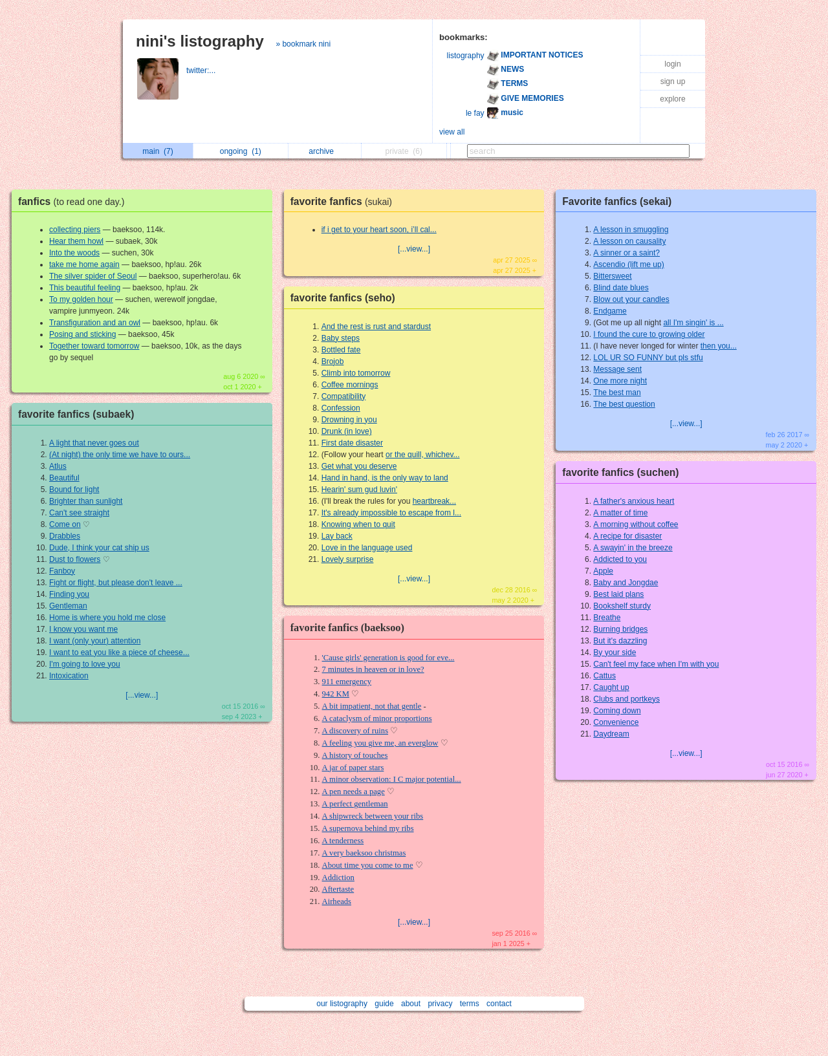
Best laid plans (618, 594)
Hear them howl (76, 241)
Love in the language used (367, 547)
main (157, 151)
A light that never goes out (94, 442)
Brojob (332, 361)
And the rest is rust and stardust (376, 326)
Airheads (336, 901)
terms (469, 1003)
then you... (719, 345)
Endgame (609, 311)
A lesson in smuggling (630, 229)
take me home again (84, 264)
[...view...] (141, 695)
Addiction (338, 877)
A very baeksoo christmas (364, 852)
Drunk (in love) (346, 431)
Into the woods (74, 252)
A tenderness (343, 840)
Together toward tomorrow (94, 345)
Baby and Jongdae (625, 582)
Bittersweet (612, 276)
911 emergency (347, 681)
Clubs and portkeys (626, 699)
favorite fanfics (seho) (342, 297)
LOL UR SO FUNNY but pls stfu (648, 357)
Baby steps (340, 338)
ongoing (240, 151)
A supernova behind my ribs (368, 828)
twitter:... (202, 70)
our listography (341, 1003)
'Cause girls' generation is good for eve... (388, 657)
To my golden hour (81, 299)
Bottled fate (341, 349)
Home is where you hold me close (107, 617)
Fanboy (62, 571)
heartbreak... (434, 501)
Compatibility (343, 396)
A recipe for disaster (627, 536)
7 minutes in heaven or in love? (373, 669)
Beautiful (64, 477)
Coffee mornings (349, 384)
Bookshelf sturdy (622, 605)
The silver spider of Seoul (92, 276)
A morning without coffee (635, 524)
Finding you (69, 594)
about (410, 1003)
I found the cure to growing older (648, 334)
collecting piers (74, 229)
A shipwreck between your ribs (373, 816)
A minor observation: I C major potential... (391, 779)
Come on (65, 524)
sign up (673, 81)
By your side (614, 652)
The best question (624, 404)
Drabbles (64, 536)
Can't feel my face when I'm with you (656, 664)
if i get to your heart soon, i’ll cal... (379, 229)
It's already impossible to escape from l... (391, 512)
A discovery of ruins (355, 730)
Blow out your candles (631, 299)
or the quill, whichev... (423, 454)
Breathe (606, 617)
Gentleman (68, 605)
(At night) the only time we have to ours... (119, 454)
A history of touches (355, 755)
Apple (603, 571)
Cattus (604, 675)
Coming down (616, 710)
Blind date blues (620, 287)
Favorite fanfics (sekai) (616, 201)
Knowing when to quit (358, 524)
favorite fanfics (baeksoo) (347, 627)
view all (451, 131)
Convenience (615, 722)
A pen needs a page (353, 791)
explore (672, 98)
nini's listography (200, 41)
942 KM (335, 693)
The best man (616, 392)
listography (466, 55)
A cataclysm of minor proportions (377, 718)
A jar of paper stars (353, 767)
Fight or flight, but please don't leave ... (115, 582)
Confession (340, 408)
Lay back (337, 536)
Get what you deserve (359, 466)
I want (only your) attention (94, 640)
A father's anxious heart (633, 501)
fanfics (74, 201)
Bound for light (74, 489)
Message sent (617, 369)
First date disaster (352, 442)
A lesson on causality (629, 241)
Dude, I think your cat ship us (99, 547)
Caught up (611, 687)
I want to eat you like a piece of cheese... (119, 652)
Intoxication (69, 675)
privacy (440, 1003)
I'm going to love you (84, 664)
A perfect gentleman (355, 803)
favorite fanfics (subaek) (76, 414)
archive (324, 151)
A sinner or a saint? (626, 252)
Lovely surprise (347, 559)
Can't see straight (79, 512)
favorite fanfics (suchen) (620, 472)
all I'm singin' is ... (693, 322)
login (672, 64)
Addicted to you (620, 559)
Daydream (611, 733)
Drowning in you (349, 419)
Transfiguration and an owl (94, 322)
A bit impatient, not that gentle (372, 706)
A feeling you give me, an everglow (380, 743)
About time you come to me (367, 865)
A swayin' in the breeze (632, 547)
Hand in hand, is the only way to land (384, 477)
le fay (475, 113)
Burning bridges (620, 629)
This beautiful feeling (84, 287)
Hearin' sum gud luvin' (359, 489)
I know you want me (83, 629)
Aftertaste (338, 889)
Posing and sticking (82, 334)
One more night (620, 380)
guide (384, 1003)
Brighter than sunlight (85, 501)
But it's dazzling (620, 640)
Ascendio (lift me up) (628, 264)
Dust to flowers (74, 559)
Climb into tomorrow (356, 373)
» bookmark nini (303, 43)
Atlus (58, 466)
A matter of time (620, 512)
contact (499, 1003)
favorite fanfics (344, 201)
